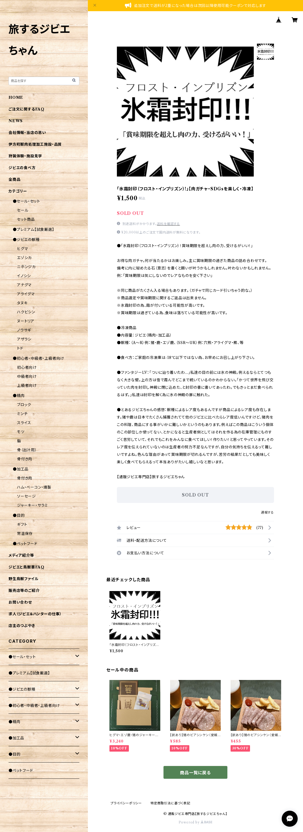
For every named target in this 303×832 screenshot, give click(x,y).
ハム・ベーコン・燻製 (34, 487)
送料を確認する (168, 224)
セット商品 (26, 219)
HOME (16, 97)
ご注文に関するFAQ (26, 109)
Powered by (195, 822)
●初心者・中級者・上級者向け (38, 358)
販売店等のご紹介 (24, 590)
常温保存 (25, 533)
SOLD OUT (195, 495)
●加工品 (20, 469)
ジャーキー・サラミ (32, 505)
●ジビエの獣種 (26, 239)
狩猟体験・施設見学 (25, 156)
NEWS (16, 120)
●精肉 (18, 395)
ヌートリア (25, 321)
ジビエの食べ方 (22, 167)
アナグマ (24, 284)
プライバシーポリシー (126, 803)
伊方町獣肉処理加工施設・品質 (35, 144)
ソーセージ (26, 496)
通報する (267, 512)
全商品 (14, 179)
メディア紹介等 (21, 555)
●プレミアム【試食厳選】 (33, 229)
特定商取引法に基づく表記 (170, 803)
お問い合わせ (20, 602)
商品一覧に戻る (195, 772)
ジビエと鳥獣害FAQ (26, 567)
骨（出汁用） (27, 450)
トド (20, 348)
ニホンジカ (26, 266)
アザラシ (24, 339)
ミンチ (22, 413)
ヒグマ (22, 248)
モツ (20, 431)
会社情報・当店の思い (27, 132)
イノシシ (24, 275)
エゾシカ (24, 257)
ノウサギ (24, 330)
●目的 (18, 515)
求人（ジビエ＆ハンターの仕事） (35, 614)
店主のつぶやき (22, 625)
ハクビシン (26, 312)
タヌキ (22, 303)
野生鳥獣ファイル (23, 578)
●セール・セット (26, 201)
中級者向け (27, 376)
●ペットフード (25, 543)
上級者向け (27, 385)
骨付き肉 (24, 459)
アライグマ (26, 294)
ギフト (22, 524)
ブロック (24, 404)
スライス (24, 422)
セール (22, 210)
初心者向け (27, 367)
